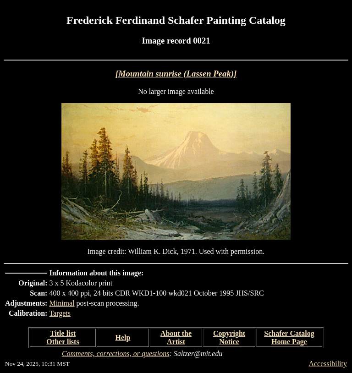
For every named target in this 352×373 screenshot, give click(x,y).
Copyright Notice (229, 337)
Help (123, 337)
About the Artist (176, 337)
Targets (60, 313)
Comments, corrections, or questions (116, 353)
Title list (63, 333)
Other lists (62, 342)
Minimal (61, 303)
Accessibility (327, 364)
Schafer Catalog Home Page (289, 337)
